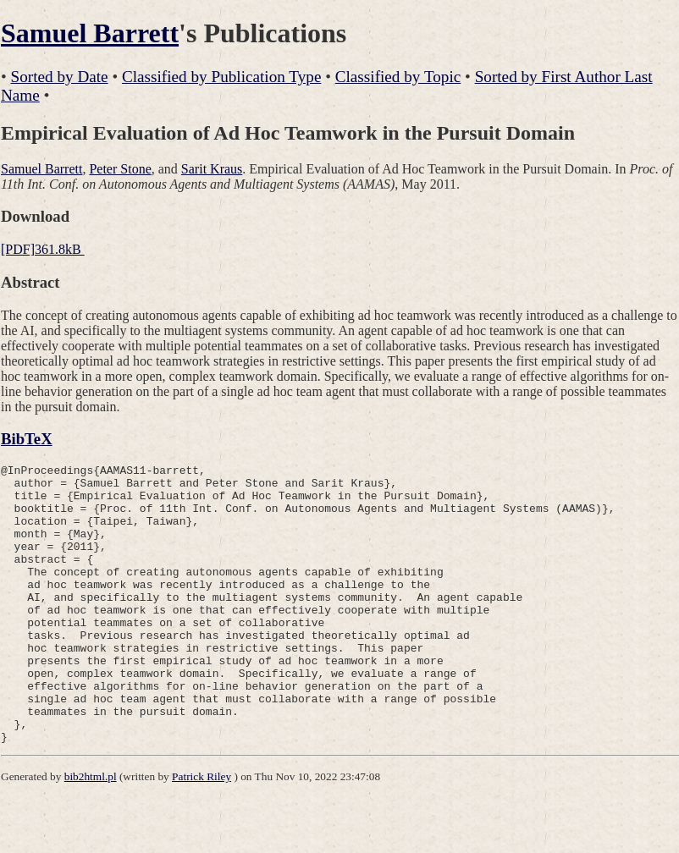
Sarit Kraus (211, 169)
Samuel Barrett (90, 33)
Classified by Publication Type (221, 76)
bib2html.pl (90, 832)
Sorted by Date (59, 76)
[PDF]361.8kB (43, 249)
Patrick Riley (201, 832)
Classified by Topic (398, 76)
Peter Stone (120, 169)
